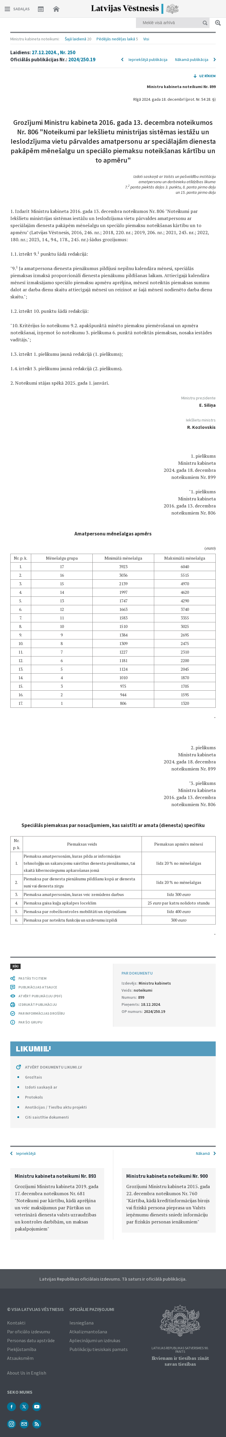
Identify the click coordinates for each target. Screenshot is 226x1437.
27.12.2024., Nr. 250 (53, 52)
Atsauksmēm (20, 1358)
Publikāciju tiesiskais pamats (98, 1349)
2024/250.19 (81, 59)
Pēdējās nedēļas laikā (116, 39)
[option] (57, 1204)
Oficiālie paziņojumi (91, 1309)
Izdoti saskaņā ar (41, 1087)
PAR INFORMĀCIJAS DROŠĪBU (42, 1013)
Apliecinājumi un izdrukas (94, 1340)
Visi (146, 39)
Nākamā (203, 1153)
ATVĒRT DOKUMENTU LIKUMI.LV (53, 1067)
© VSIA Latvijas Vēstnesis (35, 1309)
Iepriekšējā (26, 1153)
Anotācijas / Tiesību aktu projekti (56, 1107)
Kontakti (16, 1323)
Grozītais (33, 1077)
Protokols (34, 1097)
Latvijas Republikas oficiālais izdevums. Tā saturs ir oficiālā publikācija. (113, 1279)
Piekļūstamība (21, 1349)
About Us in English (26, 1373)
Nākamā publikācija (191, 59)
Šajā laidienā (75, 39)
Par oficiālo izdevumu (28, 1332)
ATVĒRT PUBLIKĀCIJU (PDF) (40, 996)
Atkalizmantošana (88, 1332)
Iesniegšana (81, 1323)
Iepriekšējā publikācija (148, 59)
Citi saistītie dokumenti (47, 1117)
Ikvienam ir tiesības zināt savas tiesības (180, 1361)
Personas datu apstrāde (31, 1340)
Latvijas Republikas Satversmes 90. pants (180, 1350)
